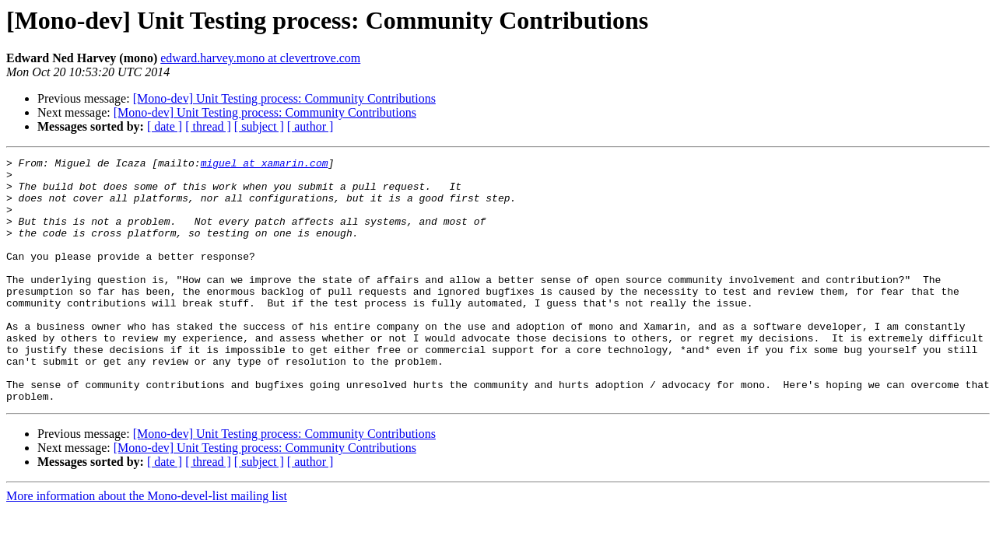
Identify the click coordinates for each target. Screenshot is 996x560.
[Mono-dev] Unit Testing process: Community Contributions (284, 98)
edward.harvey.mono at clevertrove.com (260, 58)
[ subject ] (259, 126)
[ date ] (164, 126)
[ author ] (310, 126)
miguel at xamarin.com (264, 165)
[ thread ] (208, 126)
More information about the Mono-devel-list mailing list (146, 544)
